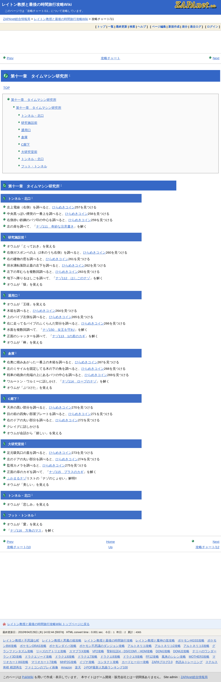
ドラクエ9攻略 (133, 656)
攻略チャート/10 (19, 547)
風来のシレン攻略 (174, 656)
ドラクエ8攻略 (110, 656)
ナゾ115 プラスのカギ (66, 472)
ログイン (212, 26)
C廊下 (25, 144)
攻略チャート (110, 58)
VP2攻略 (98, 651)
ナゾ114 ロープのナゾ (79, 381)
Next (216, 58)
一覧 (111, 26)
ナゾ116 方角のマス (25, 530)
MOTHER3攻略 (199, 656)
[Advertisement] (110, 42)
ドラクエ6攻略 (65, 656)
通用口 (26, 130)
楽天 (78, 667)
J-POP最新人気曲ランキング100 (106, 667)
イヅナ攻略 (87, 662)
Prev (10, 58)
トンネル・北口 (32, 115)
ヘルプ (141, 26)
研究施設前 (29, 123)
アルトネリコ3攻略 (196, 646)
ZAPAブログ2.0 (162, 662)
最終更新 (121, 26)
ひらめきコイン (63, 207)
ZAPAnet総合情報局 (16, 19)
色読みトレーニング (189, 662)
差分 (185, 26)
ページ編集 (159, 26)
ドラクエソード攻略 (38, 656)
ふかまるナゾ (16, 478)
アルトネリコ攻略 (140, 646)
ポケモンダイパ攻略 (62, 646)
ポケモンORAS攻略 (33, 646)
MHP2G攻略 (68, 662)
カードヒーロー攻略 (135, 662)
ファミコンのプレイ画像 (41, 667)
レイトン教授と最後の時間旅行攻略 (108, 640)
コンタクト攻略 (108, 662)
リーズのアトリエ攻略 (51, 651)
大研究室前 (29, 152)
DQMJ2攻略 (181, 651)
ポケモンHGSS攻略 (191, 640)
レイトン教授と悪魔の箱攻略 (61, 640)
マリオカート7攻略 (44, 662)
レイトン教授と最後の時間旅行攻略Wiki (37, 4)
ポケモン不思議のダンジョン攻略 (102, 646)
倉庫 (24, 137)
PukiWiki (27, 677)
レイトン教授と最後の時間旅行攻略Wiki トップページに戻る (48, 624)
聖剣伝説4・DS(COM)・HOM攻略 (130, 651)
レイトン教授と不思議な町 (21, 640)
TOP (6, 87)
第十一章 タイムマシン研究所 (33, 99)
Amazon (66, 667)
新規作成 (174, 26)
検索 (132, 26)
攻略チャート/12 (207, 547)
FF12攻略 (152, 656)
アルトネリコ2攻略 (168, 646)
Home (110, 541)
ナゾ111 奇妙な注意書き (55, 226)
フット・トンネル (34, 166)
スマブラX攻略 (79, 651)
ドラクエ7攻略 (88, 656)
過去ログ (195, 26)
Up (110, 547)
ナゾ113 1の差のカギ (68, 336)
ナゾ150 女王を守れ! (59, 329)
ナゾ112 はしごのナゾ (72, 278)
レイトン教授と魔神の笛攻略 (155, 640)
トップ (101, 26)
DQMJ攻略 (163, 651)
